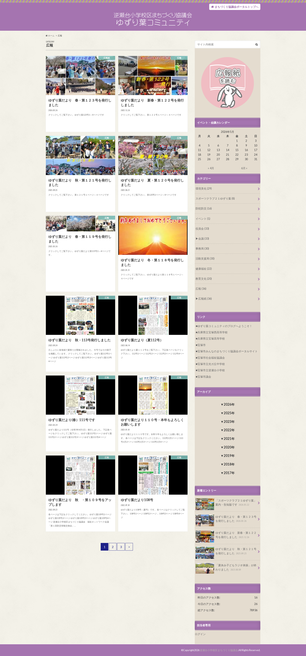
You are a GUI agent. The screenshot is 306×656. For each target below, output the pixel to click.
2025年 (229, 413)
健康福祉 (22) (204, 268)
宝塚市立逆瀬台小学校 (211, 370)
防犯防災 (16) (204, 208)
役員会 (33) (202, 228)
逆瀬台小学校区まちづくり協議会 (219, 650)
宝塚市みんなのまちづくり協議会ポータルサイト (227, 351)
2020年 (229, 447)
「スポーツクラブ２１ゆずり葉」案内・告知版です (226, 504)
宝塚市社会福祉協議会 (211, 357)
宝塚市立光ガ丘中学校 (211, 364)
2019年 (229, 455)
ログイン (200, 634)
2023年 (229, 421)
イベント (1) (203, 218)
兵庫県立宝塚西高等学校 (212, 332)
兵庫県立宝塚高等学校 (211, 338)
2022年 (229, 430)
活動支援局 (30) (205, 258)
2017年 (229, 473)
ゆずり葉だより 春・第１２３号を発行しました (226, 520)
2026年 (229, 404)
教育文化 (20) (204, 278)
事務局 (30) (202, 248)
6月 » (244, 168)
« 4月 (211, 168)
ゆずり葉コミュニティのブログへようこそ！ (224, 326)
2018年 (229, 464)
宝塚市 (201, 345)
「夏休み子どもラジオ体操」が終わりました (226, 568)
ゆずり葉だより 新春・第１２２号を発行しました (226, 536)
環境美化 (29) (204, 188)
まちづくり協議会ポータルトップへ (236, 6)
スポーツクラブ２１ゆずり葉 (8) (215, 198)
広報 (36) (201, 288)
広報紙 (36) (205, 298)
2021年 (229, 438)
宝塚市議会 (204, 376)
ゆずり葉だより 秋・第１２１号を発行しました (226, 552)
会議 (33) (203, 238)
